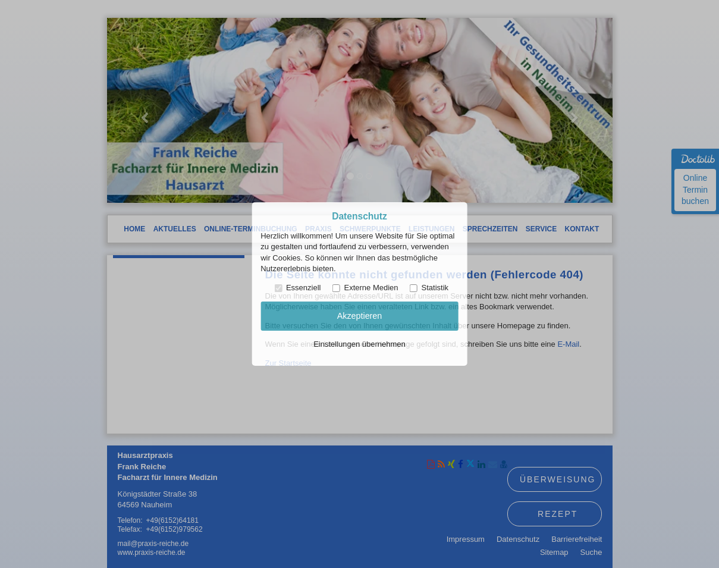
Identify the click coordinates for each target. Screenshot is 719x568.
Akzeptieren (359, 316)
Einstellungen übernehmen (359, 344)
